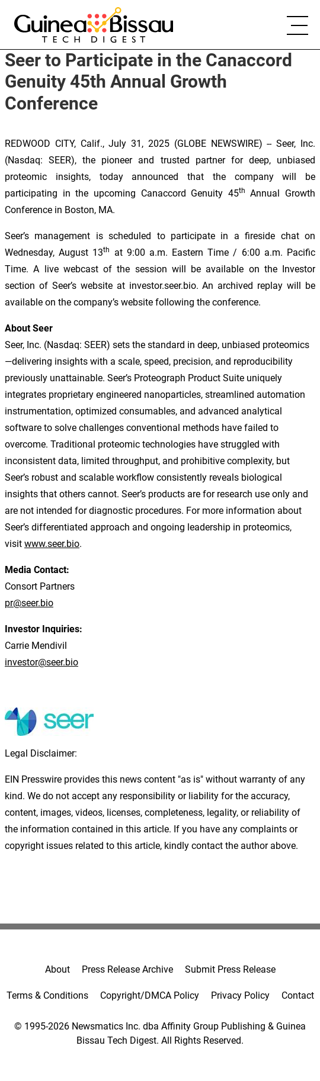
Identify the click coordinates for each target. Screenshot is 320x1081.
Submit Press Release (230, 969)
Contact (297, 995)
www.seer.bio (51, 543)
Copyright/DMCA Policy (149, 995)
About (57, 969)
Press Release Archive (127, 969)
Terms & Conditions (47, 995)
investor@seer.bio (41, 662)
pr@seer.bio (29, 603)
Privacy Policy (240, 995)
